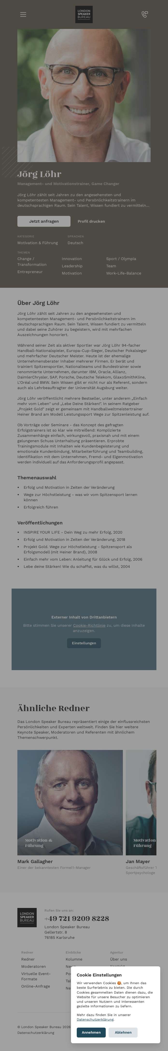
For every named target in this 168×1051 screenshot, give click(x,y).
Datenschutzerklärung (95, 1019)
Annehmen (91, 1032)
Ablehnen (123, 1032)
